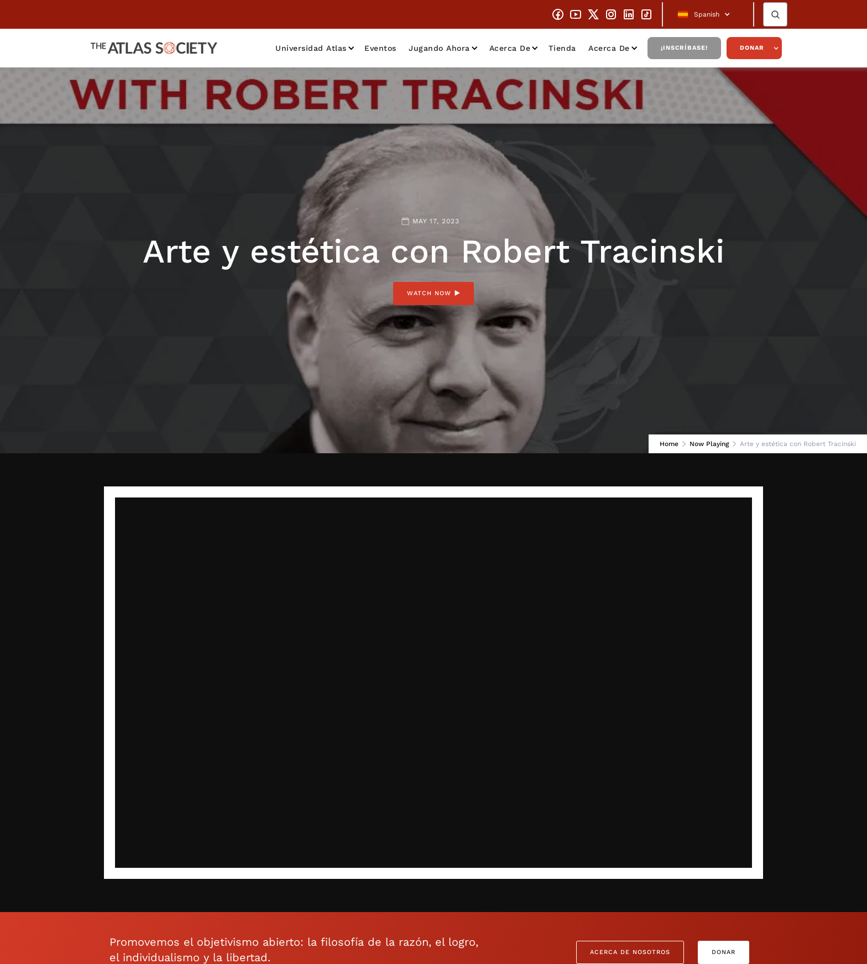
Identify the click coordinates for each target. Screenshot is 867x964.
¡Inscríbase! (684, 47)
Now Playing (709, 444)
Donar (752, 47)
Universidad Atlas (311, 48)
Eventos (380, 48)
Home (669, 444)
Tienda (562, 48)
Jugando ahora (439, 48)
